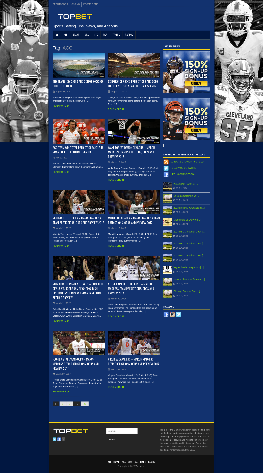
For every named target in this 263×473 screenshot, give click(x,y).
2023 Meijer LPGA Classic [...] (189, 207)
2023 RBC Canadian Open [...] (189, 231)
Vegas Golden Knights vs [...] (188, 267)
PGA (105, 35)
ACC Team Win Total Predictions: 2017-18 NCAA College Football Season (78, 149)
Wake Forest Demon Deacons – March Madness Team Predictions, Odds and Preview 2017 (131, 152)
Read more (59, 106)
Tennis (116, 35)
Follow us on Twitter (183, 168)
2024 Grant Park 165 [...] (186, 184)
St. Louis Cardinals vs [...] (186, 196)
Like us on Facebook (182, 174)
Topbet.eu (140, 466)
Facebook (59, 439)
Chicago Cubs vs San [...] (186, 291)
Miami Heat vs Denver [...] (186, 219)
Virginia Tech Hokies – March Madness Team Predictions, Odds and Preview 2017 (78, 220)
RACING (129, 35)
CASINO (75, 4)
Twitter (54, 439)
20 (85, 404)
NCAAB (75, 35)
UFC (96, 35)
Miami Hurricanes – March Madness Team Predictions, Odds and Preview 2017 (134, 220)
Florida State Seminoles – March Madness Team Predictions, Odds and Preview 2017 (76, 363)
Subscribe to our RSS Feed (186, 161)
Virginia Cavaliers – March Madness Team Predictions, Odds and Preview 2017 (133, 361)
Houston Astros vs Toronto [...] (189, 279)
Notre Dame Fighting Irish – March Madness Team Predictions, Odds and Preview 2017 (131, 288)
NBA (87, 35)
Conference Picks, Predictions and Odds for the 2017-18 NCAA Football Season (133, 83)
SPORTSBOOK (60, 4)
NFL (65, 35)
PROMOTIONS (90, 4)
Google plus (63, 439)
